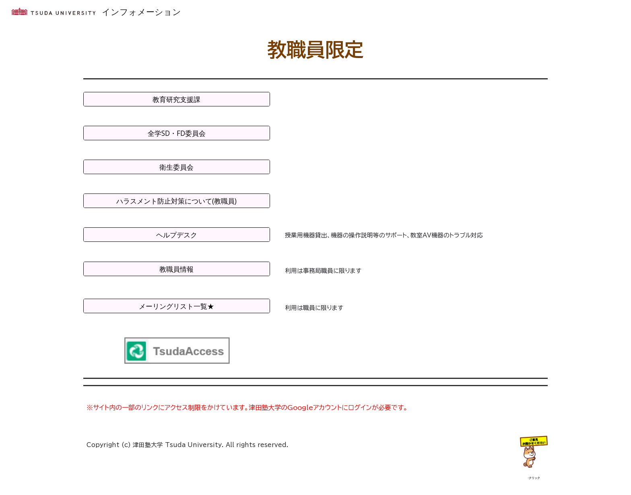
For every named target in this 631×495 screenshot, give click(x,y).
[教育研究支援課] (177, 99)
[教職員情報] (177, 269)
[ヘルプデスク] (177, 234)
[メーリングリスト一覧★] (177, 306)
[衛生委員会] (177, 167)
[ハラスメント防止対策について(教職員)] (177, 200)
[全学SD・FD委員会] (177, 133)
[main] (315, 49)
